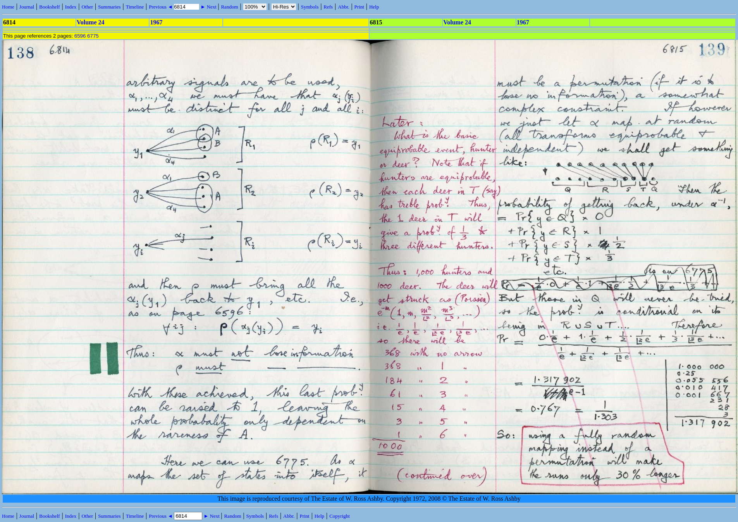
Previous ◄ (161, 7)
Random (229, 7)
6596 (80, 36)
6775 (93, 36)
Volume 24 (91, 22)
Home (8, 7)
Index (71, 7)
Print (359, 7)
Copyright (339, 516)
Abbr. (343, 7)
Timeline (135, 7)
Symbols (310, 7)
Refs (328, 7)
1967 (156, 22)
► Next (208, 7)
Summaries (109, 7)
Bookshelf (49, 7)
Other (87, 7)
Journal (26, 7)
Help (374, 7)
